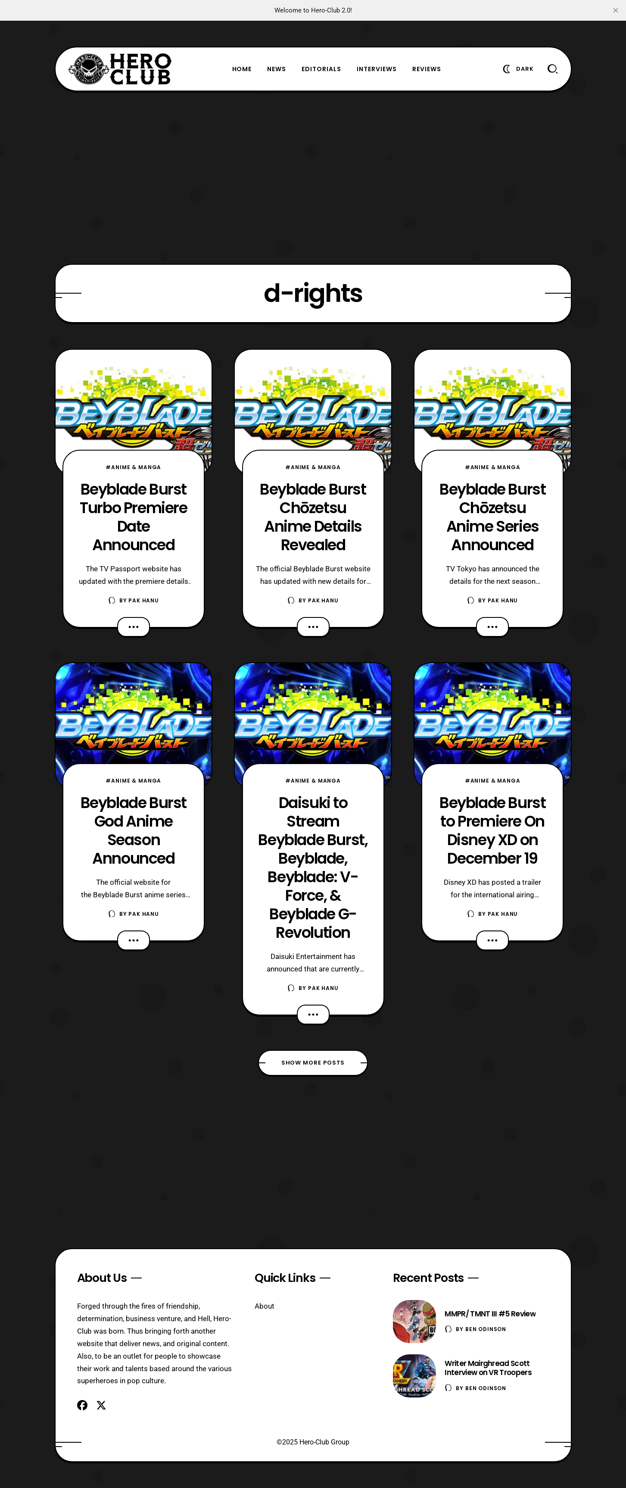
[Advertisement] (313, 177)
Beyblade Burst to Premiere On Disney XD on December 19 (492, 830)
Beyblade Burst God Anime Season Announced (134, 830)
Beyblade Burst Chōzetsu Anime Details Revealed (313, 517)
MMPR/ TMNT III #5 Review (490, 1314)
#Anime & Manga (133, 467)
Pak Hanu (143, 600)
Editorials (321, 69)
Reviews (426, 69)
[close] (616, 10)
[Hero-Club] (120, 69)
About (264, 1306)
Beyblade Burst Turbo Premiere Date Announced (133, 517)
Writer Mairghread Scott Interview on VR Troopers (488, 1368)
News (276, 69)
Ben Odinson (485, 1329)
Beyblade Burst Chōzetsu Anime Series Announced (492, 517)
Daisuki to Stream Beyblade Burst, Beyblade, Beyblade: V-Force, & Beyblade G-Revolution (313, 867)
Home (242, 69)
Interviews (377, 69)
